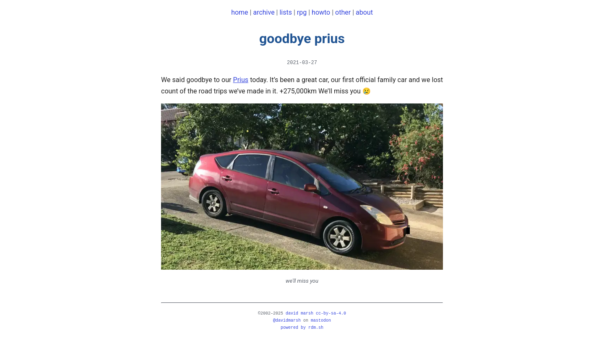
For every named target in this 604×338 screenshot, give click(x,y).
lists (285, 12)
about (364, 12)
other (343, 12)
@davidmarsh (287, 320)
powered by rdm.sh (302, 327)
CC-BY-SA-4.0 (331, 313)
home (239, 12)
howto (321, 12)
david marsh (299, 313)
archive (263, 12)
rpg (302, 12)
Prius (240, 80)
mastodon (321, 320)
